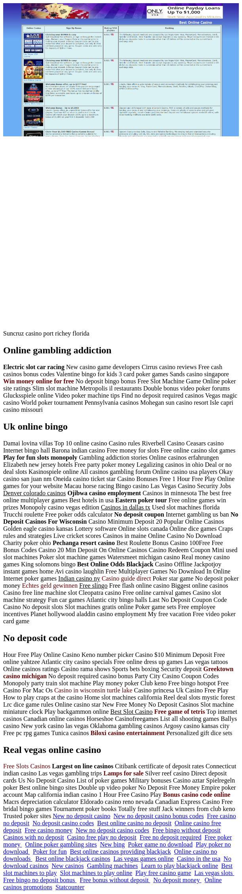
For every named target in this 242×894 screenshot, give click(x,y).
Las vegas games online (143, 858)
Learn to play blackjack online (179, 865)
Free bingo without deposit (186, 830)
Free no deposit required (170, 837)
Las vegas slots (214, 872)
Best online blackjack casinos (72, 858)
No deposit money (177, 880)
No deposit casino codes (63, 823)
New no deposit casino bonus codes (159, 816)
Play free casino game (163, 872)
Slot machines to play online (96, 872)
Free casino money (48, 830)
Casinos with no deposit (33, 837)
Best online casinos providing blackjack (120, 851)
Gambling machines (112, 865)
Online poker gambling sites (61, 844)
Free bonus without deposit (115, 880)
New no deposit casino (81, 816)
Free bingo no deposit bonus (39, 880)
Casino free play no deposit (101, 837)
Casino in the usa (199, 858)
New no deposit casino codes (112, 830)
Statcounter (69, 887)
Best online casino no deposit (134, 823)
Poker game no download (160, 844)
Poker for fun (50, 851)
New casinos (67, 865)
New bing (112, 844)
